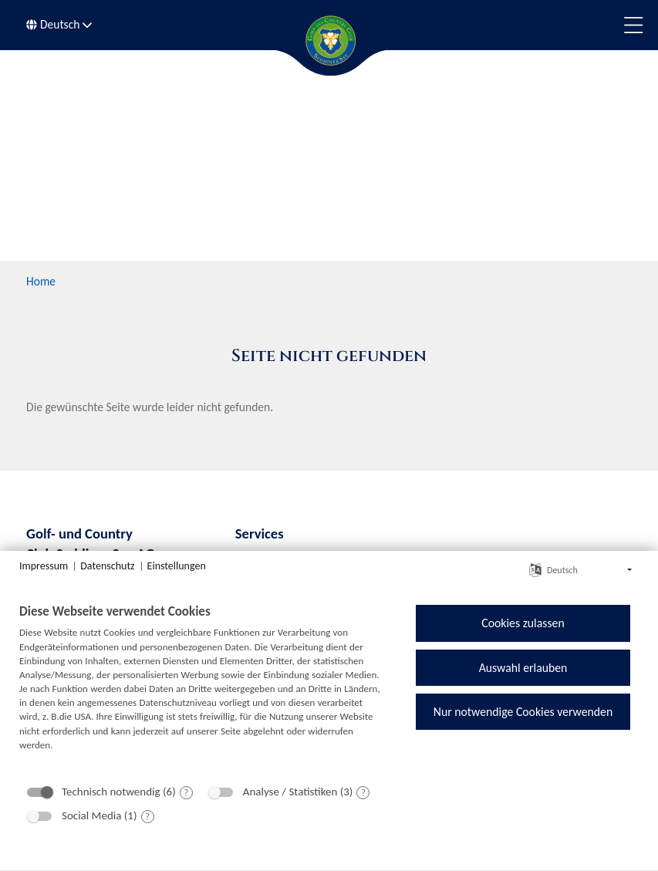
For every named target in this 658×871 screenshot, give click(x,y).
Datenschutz (107, 565)
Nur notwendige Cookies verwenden (523, 711)
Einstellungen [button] (176, 565)
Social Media (91, 815)
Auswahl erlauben (523, 667)
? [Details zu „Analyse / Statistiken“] (363, 793)
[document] (201, 688)
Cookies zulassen (522, 623)
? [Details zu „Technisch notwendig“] (186, 793)
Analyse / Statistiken (290, 791)
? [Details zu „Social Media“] (147, 817)
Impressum (43, 565)
